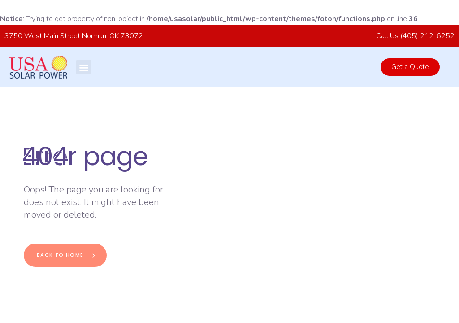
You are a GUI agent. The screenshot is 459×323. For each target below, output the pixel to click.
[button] (83, 67)
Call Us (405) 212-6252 (415, 36)
